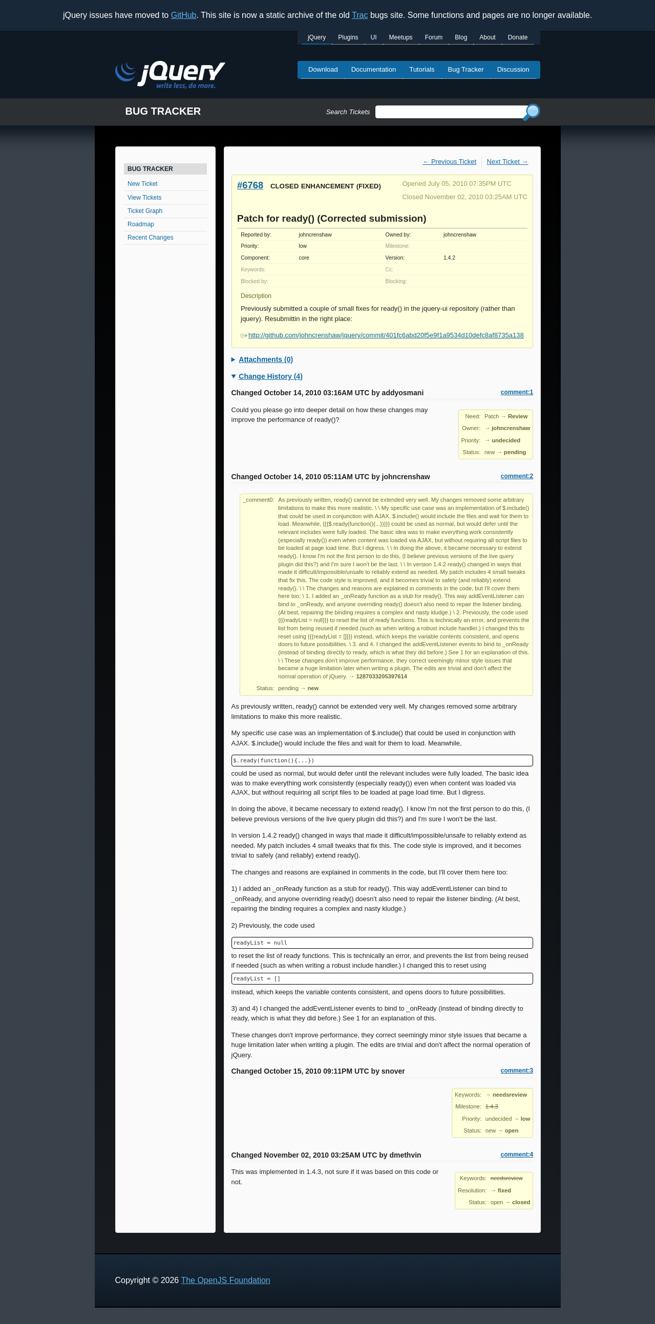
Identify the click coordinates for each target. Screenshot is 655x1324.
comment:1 (517, 392)
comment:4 (517, 1154)
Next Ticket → (508, 161)
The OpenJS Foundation (225, 1280)
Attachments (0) (266, 359)
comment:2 (517, 476)
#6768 (250, 185)
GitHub (184, 15)
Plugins (348, 37)
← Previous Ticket (449, 161)
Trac (360, 15)
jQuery (317, 37)
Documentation (373, 69)
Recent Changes (150, 237)
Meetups (401, 37)
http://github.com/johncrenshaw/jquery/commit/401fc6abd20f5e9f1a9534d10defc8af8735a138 (382, 335)
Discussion (513, 69)
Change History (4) (270, 376)
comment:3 (517, 1070)
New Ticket (143, 183)
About (487, 37)
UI (374, 37)
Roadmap (141, 224)
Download (323, 69)
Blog (461, 37)
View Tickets (144, 197)
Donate (518, 37)
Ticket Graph (145, 211)
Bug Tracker (466, 69)
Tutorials (421, 69)
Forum (434, 37)
